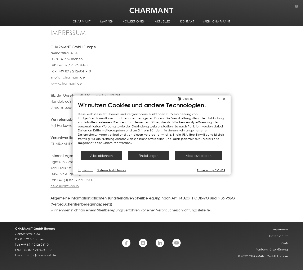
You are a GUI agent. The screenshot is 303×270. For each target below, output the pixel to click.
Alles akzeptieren (198, 155)
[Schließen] (224, 99)
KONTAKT (187, 21)
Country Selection (298, 8)
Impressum (85, 170)
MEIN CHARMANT (216, 21)
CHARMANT (82, 21)
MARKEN (106, 21)
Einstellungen (148, 155)
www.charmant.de (66, 83)
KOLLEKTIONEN (134, 21)
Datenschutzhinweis (111, 170)
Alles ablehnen (101, 155)
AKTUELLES (163, 21)
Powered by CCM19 (211, 170)
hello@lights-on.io (64, 186)
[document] (151, 126)
